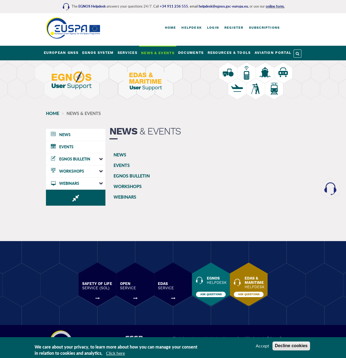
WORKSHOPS (128, 186)
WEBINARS (125, 196)
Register (234, 27)
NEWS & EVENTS (157, 53)
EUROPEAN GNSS (61, 53)
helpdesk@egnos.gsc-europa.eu (223, 6)
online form (275, 6)
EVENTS (122, 165)
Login (213, 27)
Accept (262, 345)
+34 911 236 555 (174, 6)
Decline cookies (291, 345)
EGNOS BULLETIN (132, 175)
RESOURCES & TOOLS (229, 53)
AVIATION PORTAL (273, 53)
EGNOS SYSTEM (98, 53)
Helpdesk (191, 27)
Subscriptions (264, 27)
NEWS (120, 154)
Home (170, 27)
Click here (115, 353)
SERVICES (127, 53)
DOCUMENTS (191, 53)
